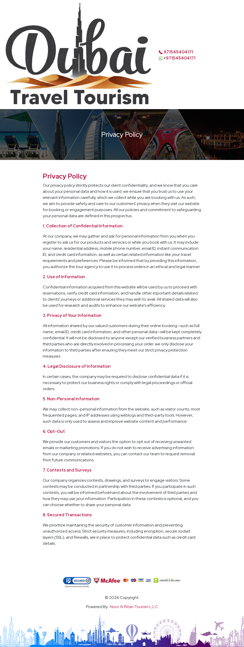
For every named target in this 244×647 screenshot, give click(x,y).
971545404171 (178, 52)
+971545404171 (179, 58)
